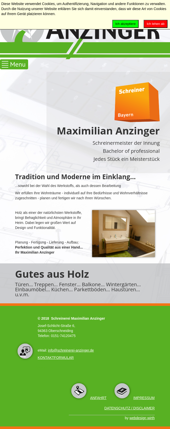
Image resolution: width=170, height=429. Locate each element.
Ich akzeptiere (125, 24)
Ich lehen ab (155, 24)
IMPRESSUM (144, 398)
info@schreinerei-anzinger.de (71, 350)
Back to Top (44, 367)
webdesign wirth (142, 418)
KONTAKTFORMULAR (56, 358)
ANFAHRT (98, 398)
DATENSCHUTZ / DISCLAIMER (129, 408)
